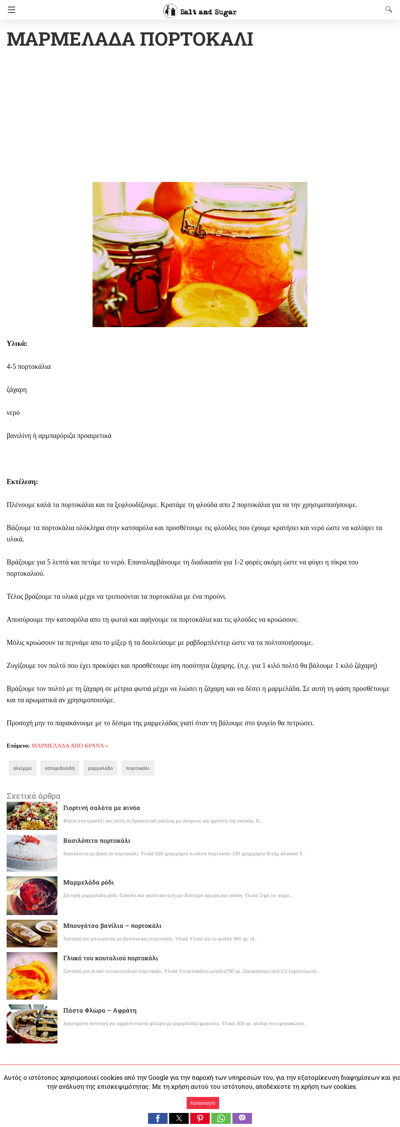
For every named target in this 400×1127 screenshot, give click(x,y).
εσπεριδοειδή (54, 768)
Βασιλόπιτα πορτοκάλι (93, 841)
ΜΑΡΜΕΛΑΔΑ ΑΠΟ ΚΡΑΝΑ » (70, 746)
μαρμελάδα (90, 768)
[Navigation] (9, 10)
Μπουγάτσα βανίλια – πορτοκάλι (107, 926)
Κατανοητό (203, 1103)
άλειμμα (21, 768)
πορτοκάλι (124, 768)
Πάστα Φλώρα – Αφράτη (96, 1011)
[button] (158, 1118)
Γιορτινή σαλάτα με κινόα (97, 808)
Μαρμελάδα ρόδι (86, 883)
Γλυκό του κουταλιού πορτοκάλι (106, 958)
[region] (200, 117)
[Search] (387, 9)
